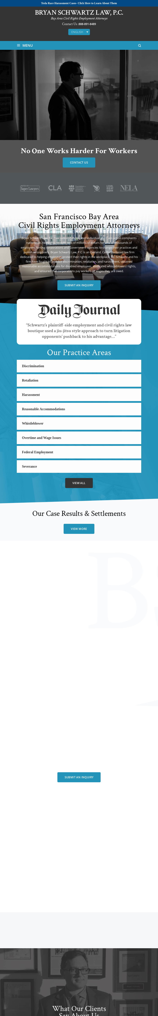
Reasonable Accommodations (43, 409)
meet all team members (79, 878)
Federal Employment (37, 452)
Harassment (31, 395)
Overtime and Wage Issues (41, 438)
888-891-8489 (87, 24)
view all (78, 483)
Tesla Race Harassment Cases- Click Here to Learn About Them (79, 3)
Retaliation (30, 380)
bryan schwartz (79, 866)
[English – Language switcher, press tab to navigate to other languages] (79, 32)
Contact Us (79, 162)
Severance (29, 466)
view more (79, 529)
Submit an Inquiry (79, 285)
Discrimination (33, 366)
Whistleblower (32, 423)
